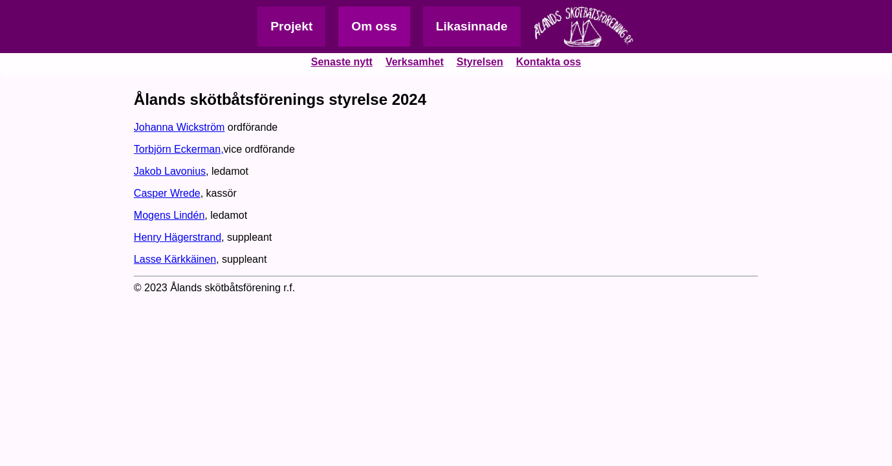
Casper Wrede (167, 193)
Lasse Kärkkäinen (175, 259)
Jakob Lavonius (170, 171)
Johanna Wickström (179, 127)
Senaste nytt (342, 61)
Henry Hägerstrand (177, 237)
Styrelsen (480, 61)
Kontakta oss (548, 61)
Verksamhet (415, 61)
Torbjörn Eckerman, (179, 149)
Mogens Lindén (169, 215)
